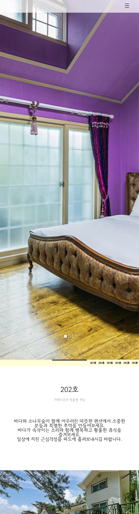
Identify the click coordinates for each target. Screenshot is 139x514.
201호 (93, 363)
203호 (110, 363)
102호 (126, 363)
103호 (135, 363)
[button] (16, 170)
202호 (101, 363)
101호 (118, 363)
